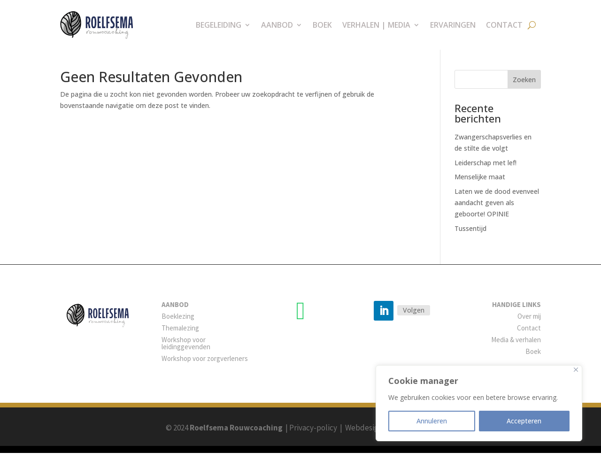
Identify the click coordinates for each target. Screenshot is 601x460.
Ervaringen (453, 25)
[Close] (576, 370)
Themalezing (180, 334)
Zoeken (524, 86)
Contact (504, 25)
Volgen (413, 317)
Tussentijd (470, 235)
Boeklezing (178, 323)
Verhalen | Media (376, 25)
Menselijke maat (480, 183)
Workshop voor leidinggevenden (186, 350)
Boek (322, 25)
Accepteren (524, 420)
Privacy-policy (313, 434)
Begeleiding (218, 25)
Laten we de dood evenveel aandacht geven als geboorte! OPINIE (497, 209)
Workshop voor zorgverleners (205, 365)
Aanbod (277, 25)
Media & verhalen (516, 346)
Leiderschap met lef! (485, 169)
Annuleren (431, 420)
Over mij (529, 323)
